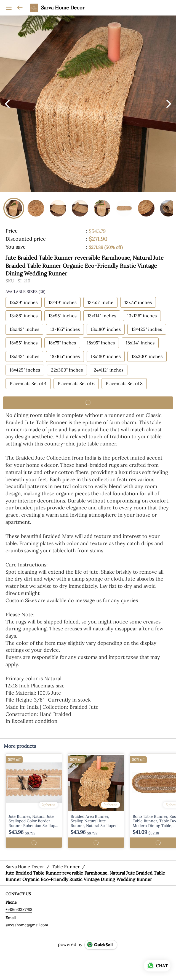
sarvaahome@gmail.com (27, 924)
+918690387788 (19, 909)
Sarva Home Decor (63, 8)
